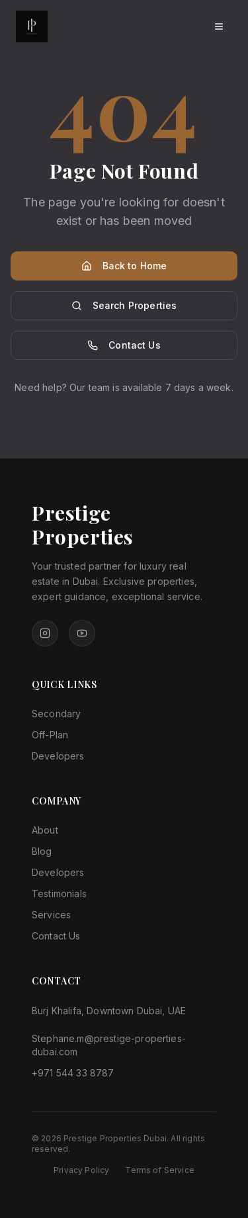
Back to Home (124, 265)
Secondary (56, 713)
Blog (42, 851)
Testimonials (59, 893)
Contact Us (124, 345)
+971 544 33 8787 (73, 1072)
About (45, 830)
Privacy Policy (81, 1170)
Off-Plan (50, 734)
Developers (58, 755)
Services (51, 914)
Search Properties (124, 305)
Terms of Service (159, 1170)
